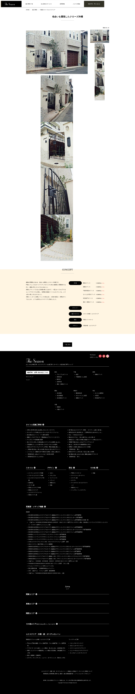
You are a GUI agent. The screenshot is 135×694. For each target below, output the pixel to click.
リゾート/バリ (53, 478)
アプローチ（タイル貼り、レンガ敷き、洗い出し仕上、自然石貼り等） (46, 648)
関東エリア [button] (31, 594)
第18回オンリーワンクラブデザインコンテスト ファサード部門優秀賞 (47, 539)
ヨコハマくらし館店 (81, 395)
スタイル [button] (30, 468)
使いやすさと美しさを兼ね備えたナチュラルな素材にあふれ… (44, 442)
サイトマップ (29, 376)
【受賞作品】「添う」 (75, 456)
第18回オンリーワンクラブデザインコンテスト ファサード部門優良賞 (47, 534)
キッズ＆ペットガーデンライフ (78, 653)
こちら (103, 283)
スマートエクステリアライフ (78, 648)
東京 (55, 372)
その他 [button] (94, 468)
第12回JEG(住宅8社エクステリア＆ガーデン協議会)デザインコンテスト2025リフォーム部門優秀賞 (54, 515)
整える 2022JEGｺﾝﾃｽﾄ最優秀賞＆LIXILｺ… (80, 444)
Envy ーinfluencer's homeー (76, 434)
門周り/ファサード (76, 473)
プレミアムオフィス (62, 374)
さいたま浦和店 (99, 393)
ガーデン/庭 (74, 478)
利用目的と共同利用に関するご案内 (53, 673)
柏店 (77, 374)
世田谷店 (59, 377)
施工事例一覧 (29, 4)
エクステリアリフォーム (35, 492)
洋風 (51, 485)
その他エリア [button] (42, 624)
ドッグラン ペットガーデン (78, 490)
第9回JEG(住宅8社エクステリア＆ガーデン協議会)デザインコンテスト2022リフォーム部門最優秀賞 (55, 549)
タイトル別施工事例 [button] (35, 425)
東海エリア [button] (31, 604)
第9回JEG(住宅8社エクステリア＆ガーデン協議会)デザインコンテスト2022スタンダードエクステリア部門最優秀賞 (59, 546)
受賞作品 (30, 482)
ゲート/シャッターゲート (78, 475)
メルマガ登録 (76, 4)
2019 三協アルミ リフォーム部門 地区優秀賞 (41, 570)
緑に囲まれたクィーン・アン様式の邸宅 (38, 434)
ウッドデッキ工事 (73, 639)
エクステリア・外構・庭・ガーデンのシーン (43, 634)
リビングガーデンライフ (76, 643)
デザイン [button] (52, 468)
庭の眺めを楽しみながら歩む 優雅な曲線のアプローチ (83, 454)
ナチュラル (53, 475)
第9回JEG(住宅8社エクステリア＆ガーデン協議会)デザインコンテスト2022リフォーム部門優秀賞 (54, 551)
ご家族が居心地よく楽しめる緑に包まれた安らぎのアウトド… (44, 449)
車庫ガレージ (74, 487)
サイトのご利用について (85, 671)
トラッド (52, 480)
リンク (28, 379)
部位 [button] (72, 468)
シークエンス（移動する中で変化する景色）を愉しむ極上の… (44, 451)
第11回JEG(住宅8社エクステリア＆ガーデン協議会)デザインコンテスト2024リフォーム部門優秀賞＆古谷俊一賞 (58, 520)
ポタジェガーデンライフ (76, 645)
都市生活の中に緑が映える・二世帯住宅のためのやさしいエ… (85, 432)
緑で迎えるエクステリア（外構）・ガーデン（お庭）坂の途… (85, 430)
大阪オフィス (60, 409)
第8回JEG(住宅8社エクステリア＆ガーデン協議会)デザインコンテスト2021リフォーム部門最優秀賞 (55, 553)
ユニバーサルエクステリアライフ (79, 650)
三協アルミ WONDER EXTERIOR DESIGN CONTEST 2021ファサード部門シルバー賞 (52, 561)
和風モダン (53, 482)
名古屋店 (59, 393)
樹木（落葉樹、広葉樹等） (34, 655)
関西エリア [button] (31, 613)
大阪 (55, 404)
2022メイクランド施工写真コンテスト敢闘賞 (40, 544)
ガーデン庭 (31, 485)
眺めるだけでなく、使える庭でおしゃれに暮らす (82, 437)
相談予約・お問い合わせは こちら (37, 372)
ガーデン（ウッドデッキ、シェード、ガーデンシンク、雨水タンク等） (46, 657)
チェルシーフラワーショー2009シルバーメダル (41, 566)
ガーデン (73, 480)
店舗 (94, 473)
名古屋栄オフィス (62, 398)
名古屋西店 (60, 395)
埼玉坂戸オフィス (100, 398)
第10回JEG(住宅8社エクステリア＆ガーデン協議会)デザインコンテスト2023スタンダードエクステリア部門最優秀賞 (59, 529)
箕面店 (59, 407)
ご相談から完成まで (72, 671)
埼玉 (94, 390)
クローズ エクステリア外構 (35, 475)
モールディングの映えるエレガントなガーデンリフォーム (42, 432)
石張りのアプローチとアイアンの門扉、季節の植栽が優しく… (44, 447)
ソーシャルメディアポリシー (82, 673)
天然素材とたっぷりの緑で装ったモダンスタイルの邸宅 (42, 444)
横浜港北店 (79, 393)
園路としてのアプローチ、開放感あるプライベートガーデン (43, 437)
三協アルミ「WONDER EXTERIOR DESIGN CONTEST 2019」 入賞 (46, 573)
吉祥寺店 (59, 381)
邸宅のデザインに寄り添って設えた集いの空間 (81, 451)
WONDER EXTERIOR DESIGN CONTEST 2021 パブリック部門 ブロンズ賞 (48, 563)
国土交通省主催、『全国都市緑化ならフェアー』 (41, 568)
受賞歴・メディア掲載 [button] (36, 507)
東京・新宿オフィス (62, 384)
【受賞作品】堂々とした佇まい (35, 456)
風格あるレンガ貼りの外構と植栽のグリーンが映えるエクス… (85, 439)
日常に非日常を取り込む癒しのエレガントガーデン (41, 430)
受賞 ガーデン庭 (32, 495)
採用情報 (62, 4)
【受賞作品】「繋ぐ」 (75, 449)
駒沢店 (59, 379)
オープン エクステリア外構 (35, 473)
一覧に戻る (67, 344)
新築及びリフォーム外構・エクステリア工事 (38, 639)
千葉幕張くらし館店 (81, 377)
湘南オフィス (79, 398)
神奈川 (75, 390)
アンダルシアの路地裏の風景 (35, 439)
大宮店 (97, 395)
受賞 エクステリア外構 (34, 487)
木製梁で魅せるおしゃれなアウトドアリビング (81, 442)
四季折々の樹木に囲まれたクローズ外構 (79, 447)
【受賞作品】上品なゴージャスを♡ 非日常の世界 (41, 454)
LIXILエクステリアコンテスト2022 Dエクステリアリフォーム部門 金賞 (48, 541)
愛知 (55, 390)
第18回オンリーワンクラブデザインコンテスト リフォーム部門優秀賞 (47, 537)
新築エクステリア (33, 490)
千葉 (75, 372)
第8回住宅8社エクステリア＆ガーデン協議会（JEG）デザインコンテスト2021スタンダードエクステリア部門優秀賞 (59, 558)
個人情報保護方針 (68, 673)
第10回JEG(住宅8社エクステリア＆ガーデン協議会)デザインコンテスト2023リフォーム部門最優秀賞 (55, 527)
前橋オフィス (98, 374)
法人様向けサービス (46, 4)
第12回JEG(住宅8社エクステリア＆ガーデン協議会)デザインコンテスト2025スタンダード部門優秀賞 (55, 517)
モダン (51, 473)
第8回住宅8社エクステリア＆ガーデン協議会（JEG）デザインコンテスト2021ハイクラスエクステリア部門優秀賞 (59, 556)
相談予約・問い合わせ (94, 4)
